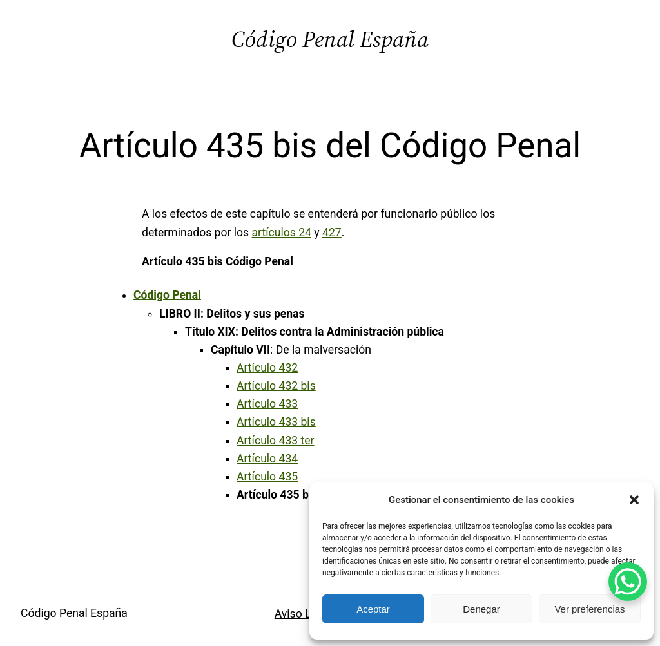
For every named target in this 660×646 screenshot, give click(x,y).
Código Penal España (330, 39)
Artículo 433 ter (276, 440)
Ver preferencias (589, 608)
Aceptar (373, 608)
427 (332, 232)
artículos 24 (281, 232)
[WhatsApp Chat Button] (627, 581)
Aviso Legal (304, 613)
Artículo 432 (267, 367)
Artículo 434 (267, 458)
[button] (634, 499)
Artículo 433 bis (276, 421)
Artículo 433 (267, 403)
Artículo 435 (267, 476)
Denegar (481, 608)
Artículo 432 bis (276, 385)
